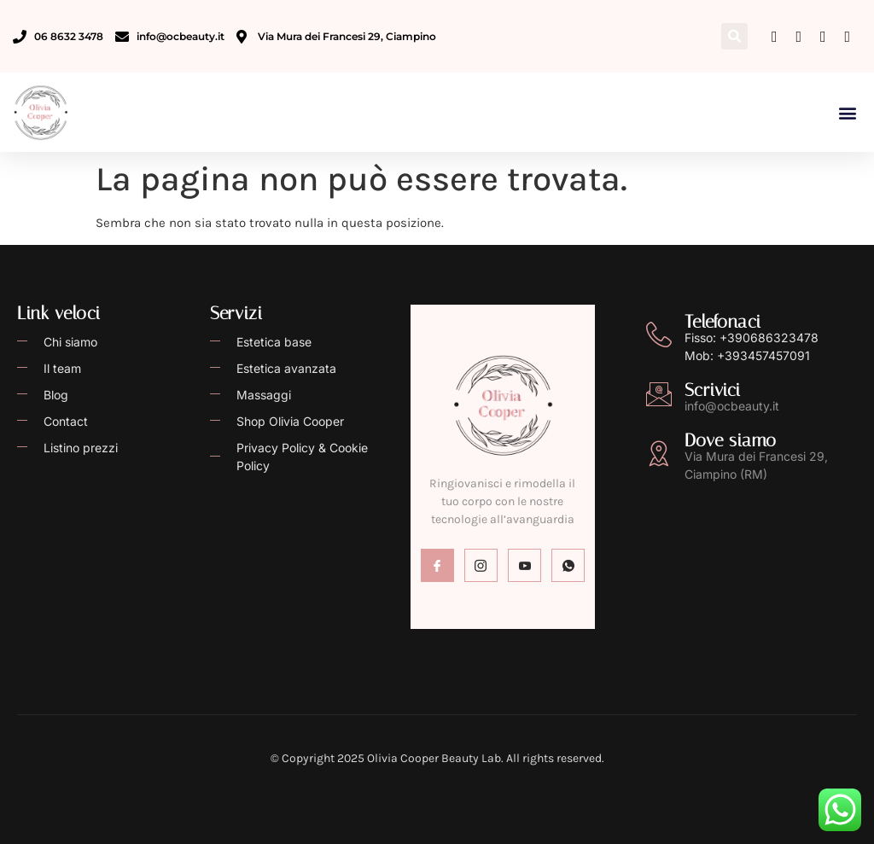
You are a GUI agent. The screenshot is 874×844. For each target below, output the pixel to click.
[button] (734, 36)
